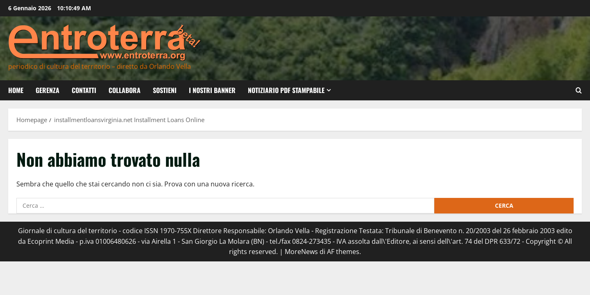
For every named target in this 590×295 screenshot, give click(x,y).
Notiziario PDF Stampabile (286, 90)
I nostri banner (212, 90)
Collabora (125, 90)
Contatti (84, 90)
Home (15, 90)
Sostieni (165, 90)
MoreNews (301, 251)
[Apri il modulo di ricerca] (579, 90)
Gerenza (47, 90)
